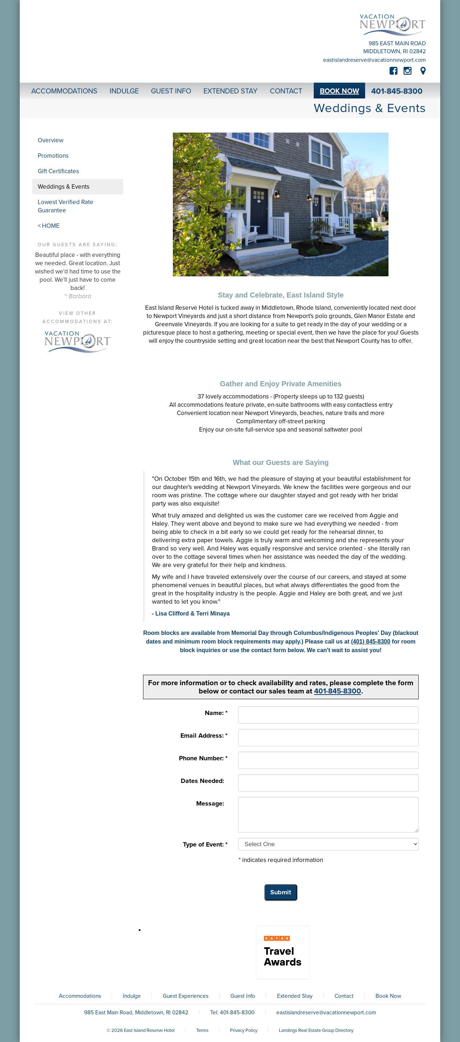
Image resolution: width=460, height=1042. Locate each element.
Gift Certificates (58, 171)
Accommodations (80, 996)
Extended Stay (295, 996)
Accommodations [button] (64, 91)
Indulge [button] (124, 91)
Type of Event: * (205, 844)
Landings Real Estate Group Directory (316, 1030)
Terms (202, 1030)
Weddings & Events (63, 186)
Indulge (132, 996)
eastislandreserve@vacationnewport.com (374, 60)
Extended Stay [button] (230, 91)
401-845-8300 (397, 91)
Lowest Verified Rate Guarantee (65, 206)
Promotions (53, 156)
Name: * (216, 713)
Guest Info (242, 996)
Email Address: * (203, 735)
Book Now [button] (339, 91)
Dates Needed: (204, 781)
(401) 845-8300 (370, 641)
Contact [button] (286, 91)
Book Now (388, 996)
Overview (50, 140)
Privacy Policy (243, 1030)
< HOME (49, 226)
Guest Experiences (185, 996)
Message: (211, 803)
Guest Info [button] (171, 91)
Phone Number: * (203, 758)
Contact (344, 996)
